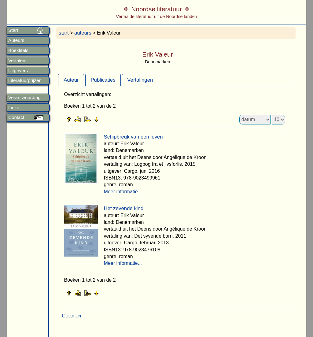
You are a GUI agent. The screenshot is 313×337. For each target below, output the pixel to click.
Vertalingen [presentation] (140, 80)
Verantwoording (24, 97)
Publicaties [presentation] (102, 80)
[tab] (71, 80)
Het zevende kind (124, 208)
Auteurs (16, 40)
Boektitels (18, 50)
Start (13, 30)
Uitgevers (18, 70)
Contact (16, 117)
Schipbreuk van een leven (133, 137)
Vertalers (17, 60)
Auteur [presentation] (71, 80)
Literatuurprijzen (25, 80)
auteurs (82, 33)
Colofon (71, 316)
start (64, 33)
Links (13, 107)
